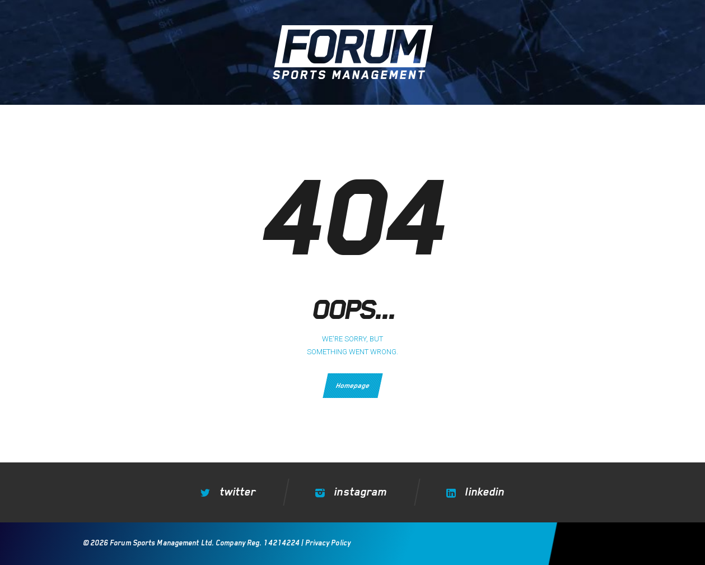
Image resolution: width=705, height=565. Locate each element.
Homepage (352, 386)
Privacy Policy (327, 543)
